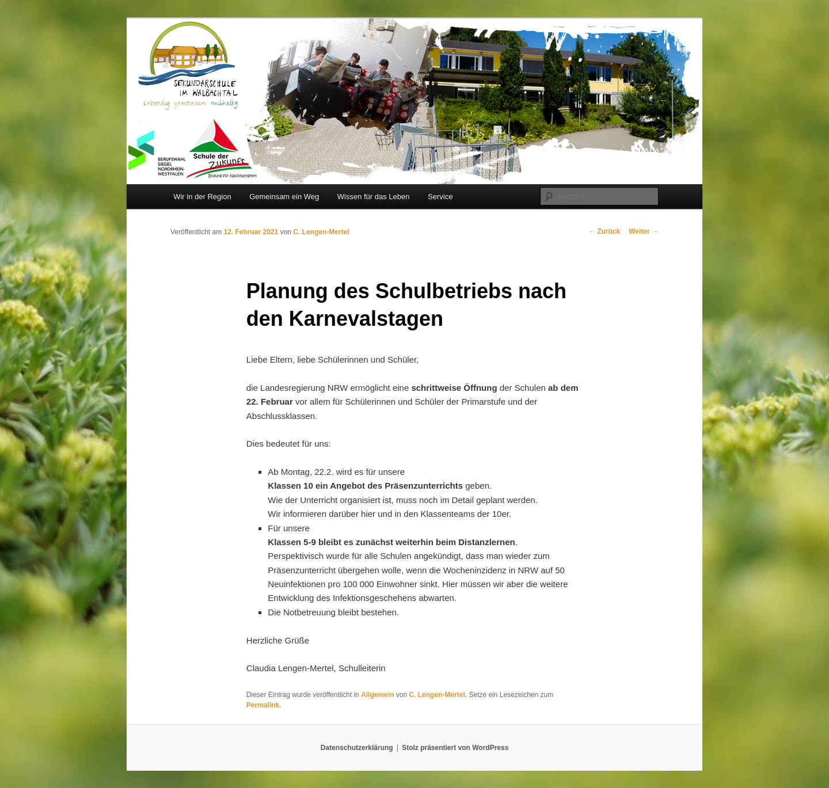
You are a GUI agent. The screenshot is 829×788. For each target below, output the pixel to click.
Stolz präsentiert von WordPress (455, 748)
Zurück (604, 231)
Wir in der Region (202, 196)
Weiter (644, 231)
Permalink (262, 705)
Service (440, 196)
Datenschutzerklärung (357, 748)
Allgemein (377, 695)
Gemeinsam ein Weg (284, 196)
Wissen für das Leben (373, 196)
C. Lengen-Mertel (321, 232)
